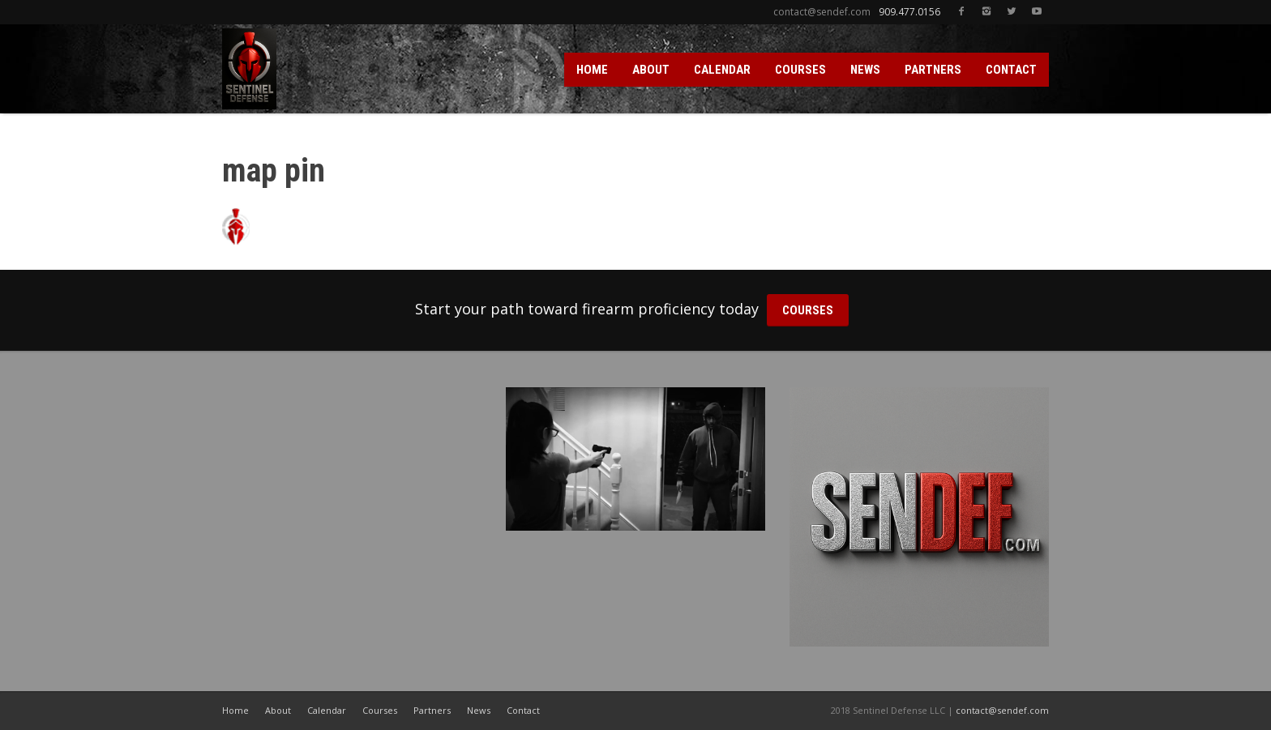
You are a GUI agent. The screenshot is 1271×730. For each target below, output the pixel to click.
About (278, 710)
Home (235, 710)
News (478, 710)
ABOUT (651, 69)
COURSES (800, 69)
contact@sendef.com (1002, 710)
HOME (592, 69)
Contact (523, 710)
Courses (379, 710)
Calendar (326, 710)
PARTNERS (933, 69)
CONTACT (1011, 69)
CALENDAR (722, 69)
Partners (432, 710)
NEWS (865, 69)
